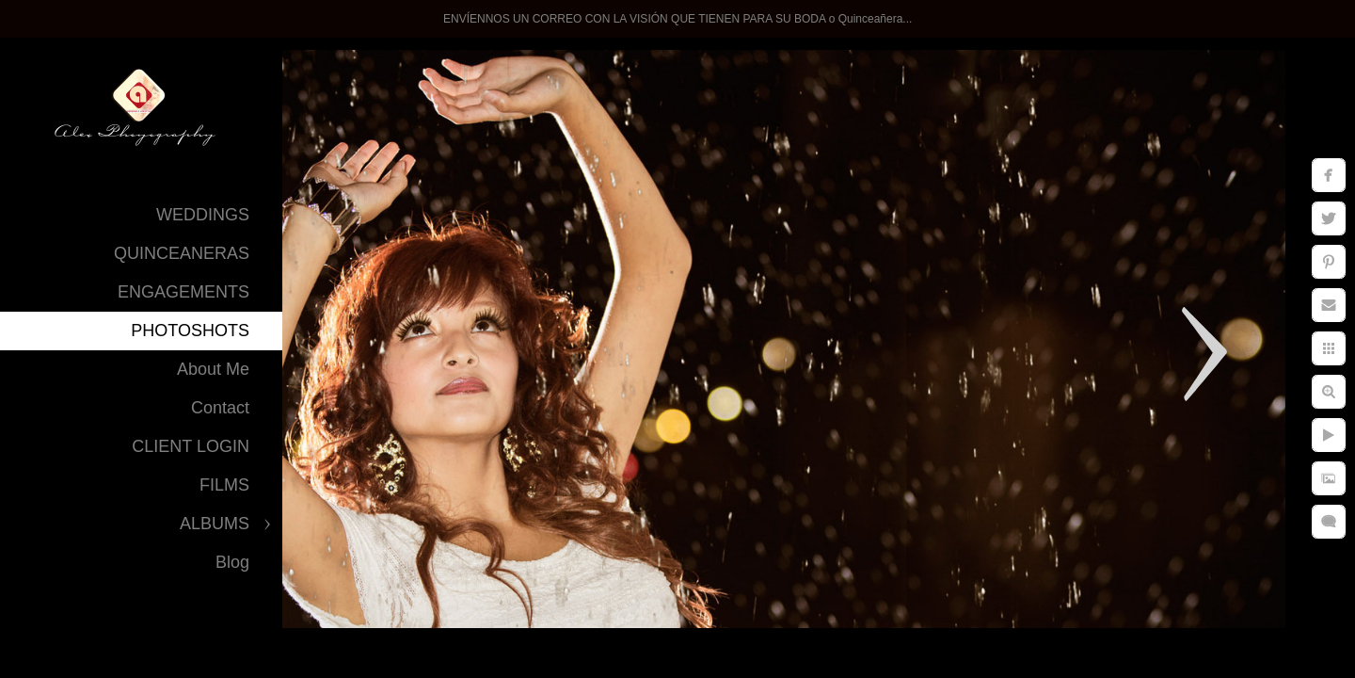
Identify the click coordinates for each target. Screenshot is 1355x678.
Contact (220, 407)
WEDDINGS (202, 214)
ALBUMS (214, 523)
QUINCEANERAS (181, 253)
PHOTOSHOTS (190, 330)
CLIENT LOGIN (190, 446)
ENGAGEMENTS (183, 291)
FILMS (224, 485)
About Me (213, 369)
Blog (232, 562)
